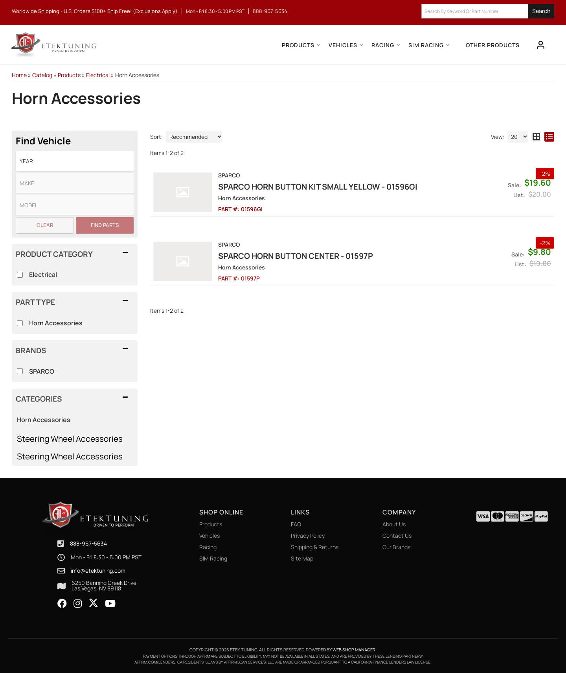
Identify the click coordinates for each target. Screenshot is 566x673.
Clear (45, 225)
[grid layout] (536, 137)
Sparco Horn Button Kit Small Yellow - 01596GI (317, 186)
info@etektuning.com (98, 570)
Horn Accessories (43, 419)
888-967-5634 (88, 543)
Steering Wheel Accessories (70, 438)
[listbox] (75, 161)
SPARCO (41, 371)
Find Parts (105, 225)
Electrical (43, 274)
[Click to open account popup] (541, 45)
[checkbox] (20, 371)
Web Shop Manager (354, 650)
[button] (487, 11)
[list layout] (549, 137)
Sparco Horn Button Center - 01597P (295, 256)
